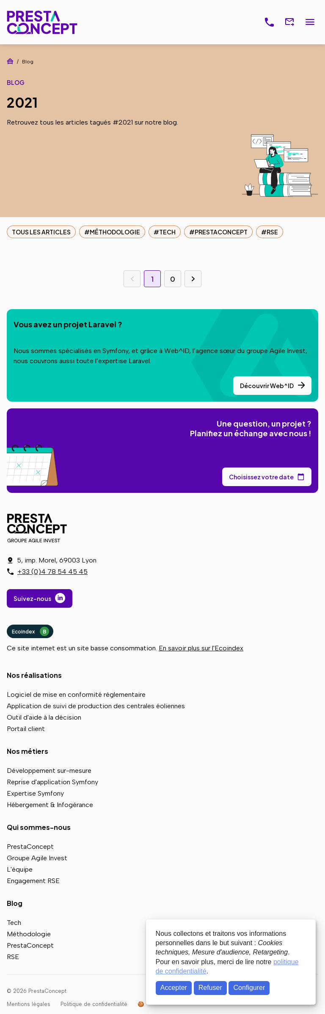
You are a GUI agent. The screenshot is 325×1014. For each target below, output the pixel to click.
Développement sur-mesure (49, 771)
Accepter (173, 987)
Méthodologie (115, 232)
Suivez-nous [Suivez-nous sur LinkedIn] (32, 598)
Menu (309, 22)
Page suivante (193, 278)
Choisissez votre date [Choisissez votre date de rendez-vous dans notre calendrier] (261, 477)
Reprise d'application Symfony (52, 782)
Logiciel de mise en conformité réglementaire (76, 694)
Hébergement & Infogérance (50, 805)
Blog (14, 903)
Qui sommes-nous (39, 827)
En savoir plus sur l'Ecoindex (201, 648)
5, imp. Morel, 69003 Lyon (56, 560)
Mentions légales (28, 1004)
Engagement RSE (33, 881)
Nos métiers (27, 751)
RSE (272, 232)
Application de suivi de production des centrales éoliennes (96, 706)
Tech (167, 232)
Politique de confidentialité (94, 1004)
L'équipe (20, 869)
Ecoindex (30, 631)
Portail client (26, 729)
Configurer (249, 987)
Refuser (210, 987)
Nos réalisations (34, 675)
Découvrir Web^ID (267, 385)
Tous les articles (41, 232)
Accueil (10, 61)
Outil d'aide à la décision (44, 717)
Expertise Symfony (35, 793)
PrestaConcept (43, 22)
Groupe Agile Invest (37, 858)
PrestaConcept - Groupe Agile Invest (38, 528)
